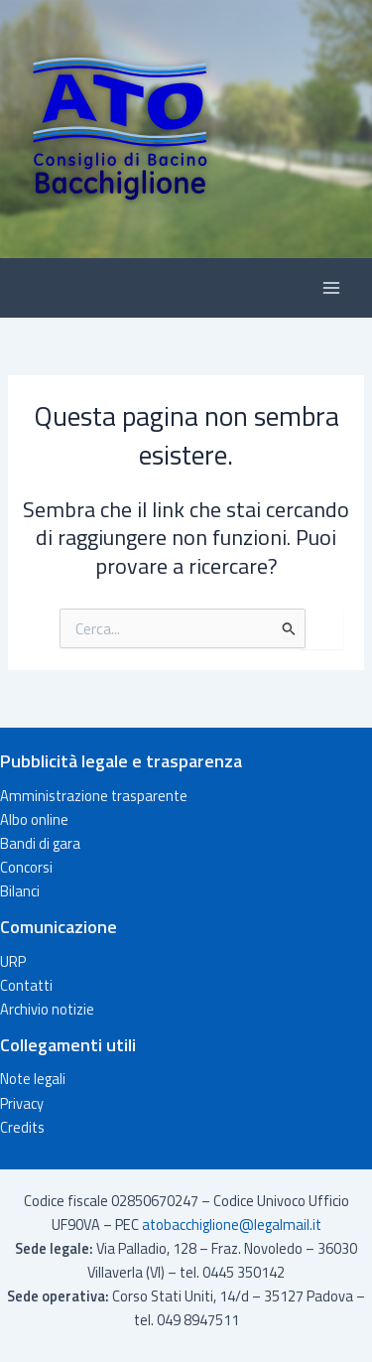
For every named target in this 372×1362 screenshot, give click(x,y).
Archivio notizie (47, 1009)
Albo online (34, 819)
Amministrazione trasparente (93, 795)
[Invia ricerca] (289, 628)
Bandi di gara (40, 843)
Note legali (32, 1078)
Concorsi (26, 867)
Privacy (22, 1103)
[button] (186, 129)
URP (13, 961)
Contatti (26, 985)
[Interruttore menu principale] (331, 288)
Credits (22, 1127)
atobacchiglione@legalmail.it (231, 1224)
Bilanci (20, 891)
